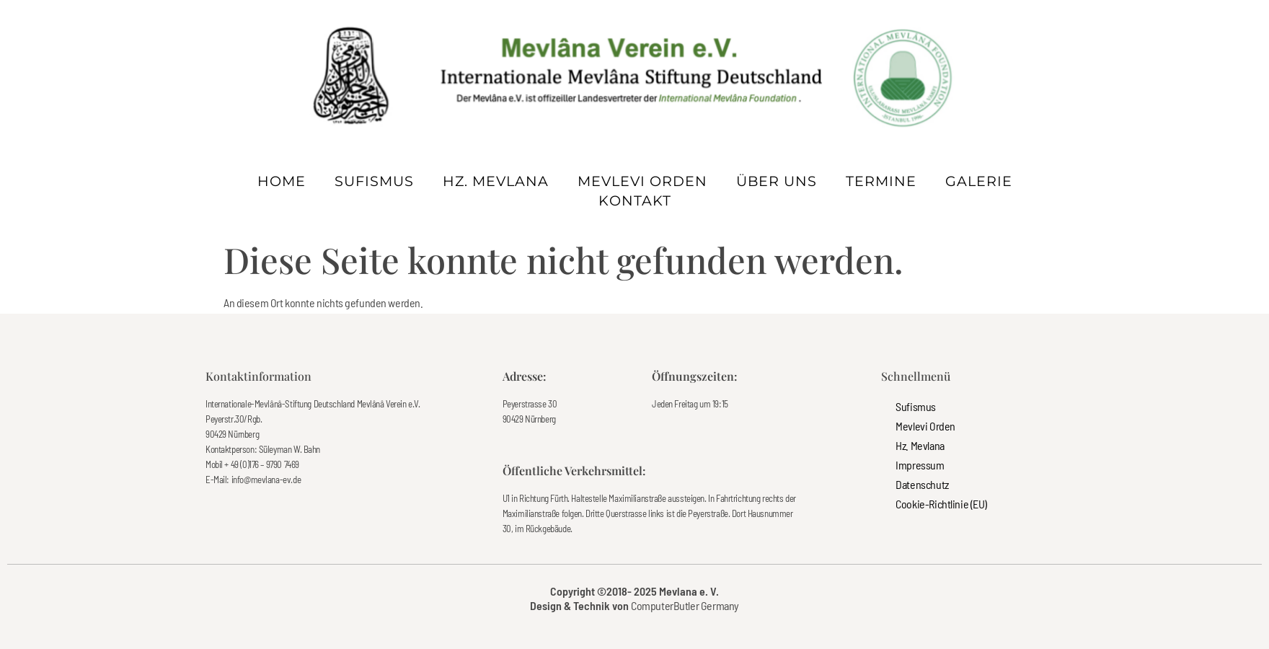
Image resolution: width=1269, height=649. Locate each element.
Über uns (776, 181)
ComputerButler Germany (685, 605)
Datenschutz (922, 484)
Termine (881, 181)
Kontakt (634, 200)
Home (281, 181)
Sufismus (374, 181)
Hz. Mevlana (496, 181)
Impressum (920, 465)
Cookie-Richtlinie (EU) (941, 504)
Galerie (978, 181)
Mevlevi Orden (642, 181)
